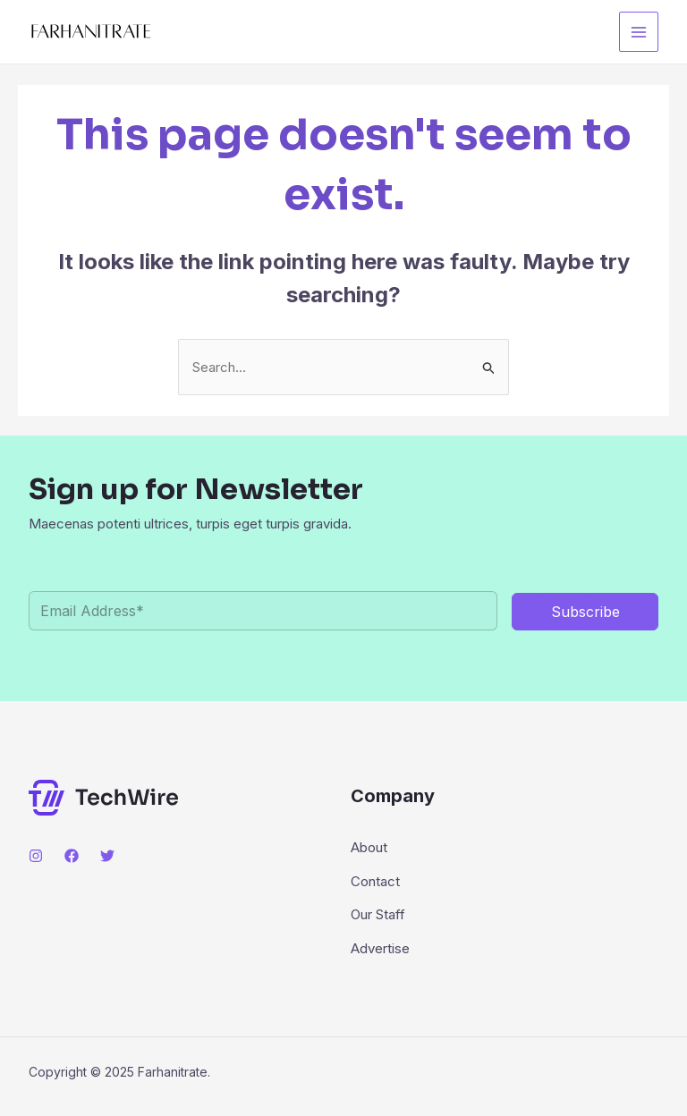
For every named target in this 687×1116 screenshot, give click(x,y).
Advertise (380, 948)
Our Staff (378, 914)
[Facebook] (71, 856)
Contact (375, 881)
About (369, 847)
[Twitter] (107, 856)
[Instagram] (36, 856)
